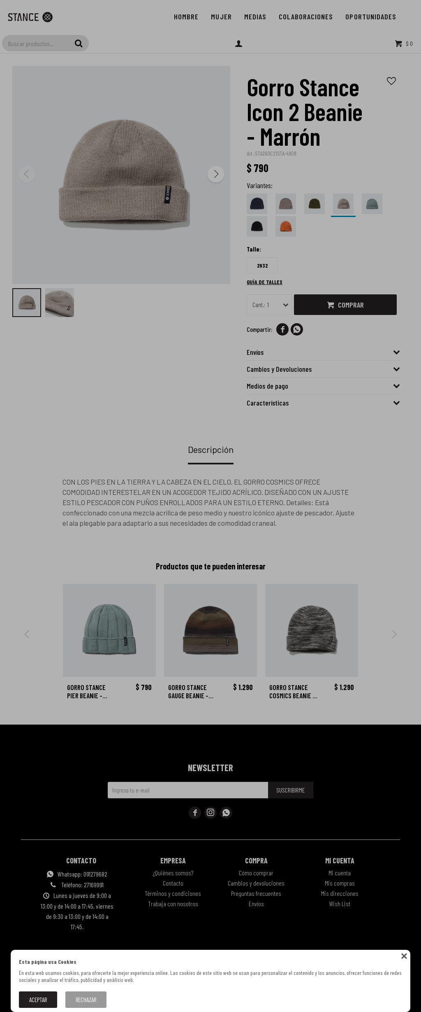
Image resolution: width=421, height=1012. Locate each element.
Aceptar (38, 999)
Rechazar (86, 999)
